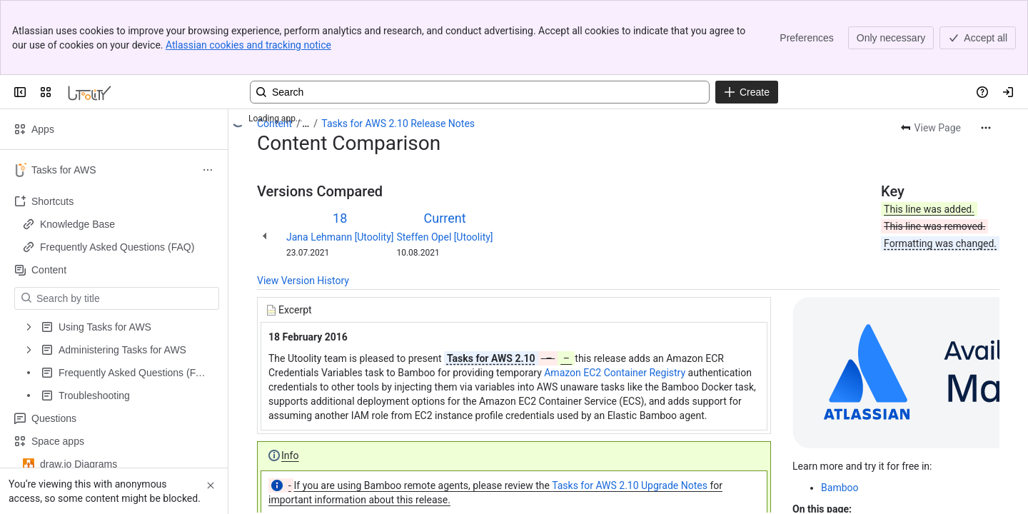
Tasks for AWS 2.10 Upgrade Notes (629, 485)
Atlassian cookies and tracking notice (248, 45)
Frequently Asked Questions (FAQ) (117, 247)
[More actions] (985, 127)
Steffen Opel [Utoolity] (444, 237)
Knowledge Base (77, 224)
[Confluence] (89, 92)
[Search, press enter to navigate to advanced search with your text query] (480, 92)
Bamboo (839, 487)
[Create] (746, 92)
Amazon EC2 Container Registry (614, 372)
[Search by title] (125, 298)
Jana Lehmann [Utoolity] (339, 237)
